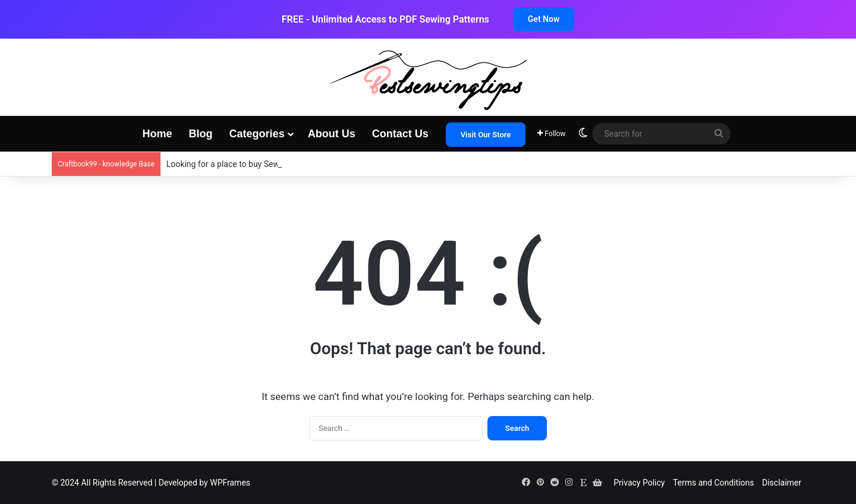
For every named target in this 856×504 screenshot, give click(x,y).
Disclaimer (781, 482)
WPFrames (230, 482)
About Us (331, 134)
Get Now (543, 19)
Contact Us (400, 134)
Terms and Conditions (713, 482)
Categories (257, 134)
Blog (201, 134)
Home (157, 134)
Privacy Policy (639, 482)
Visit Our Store (486, 134)
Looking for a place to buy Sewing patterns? (247, 164)
